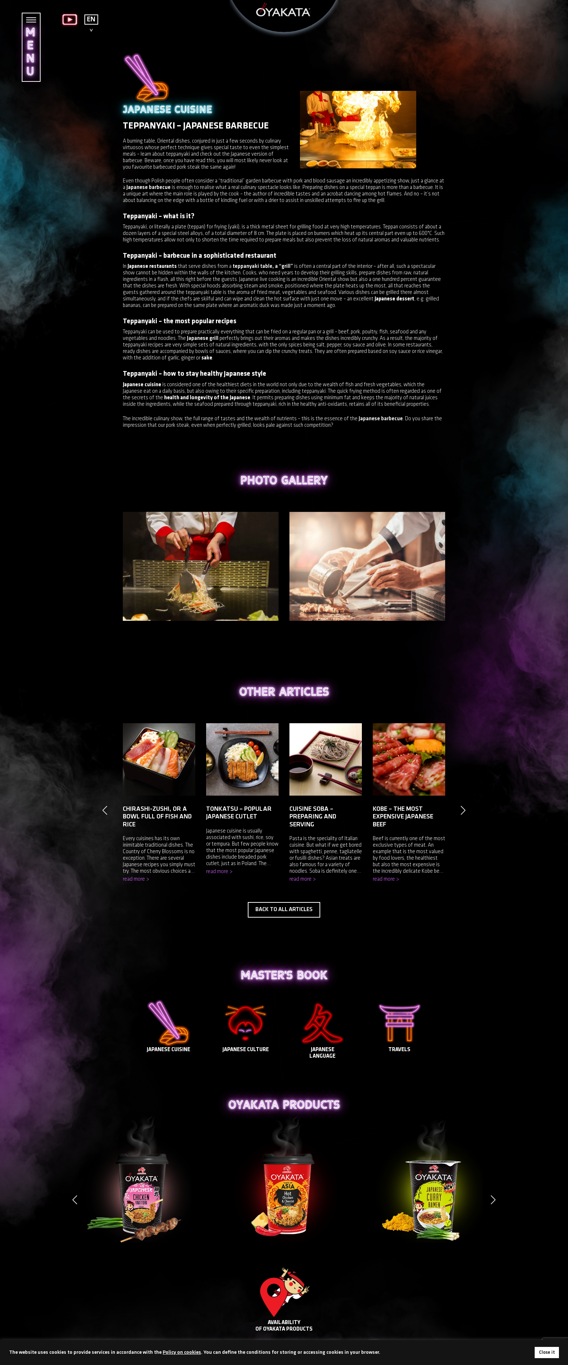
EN (91, 19)
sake (206, 358)
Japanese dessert (394, 299)
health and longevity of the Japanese (207, 398)
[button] (493, 1199)
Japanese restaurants (152, 266)
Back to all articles (284, 910)
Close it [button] (547, 1352)
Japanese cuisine (142, 385)
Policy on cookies (182, 1352)
